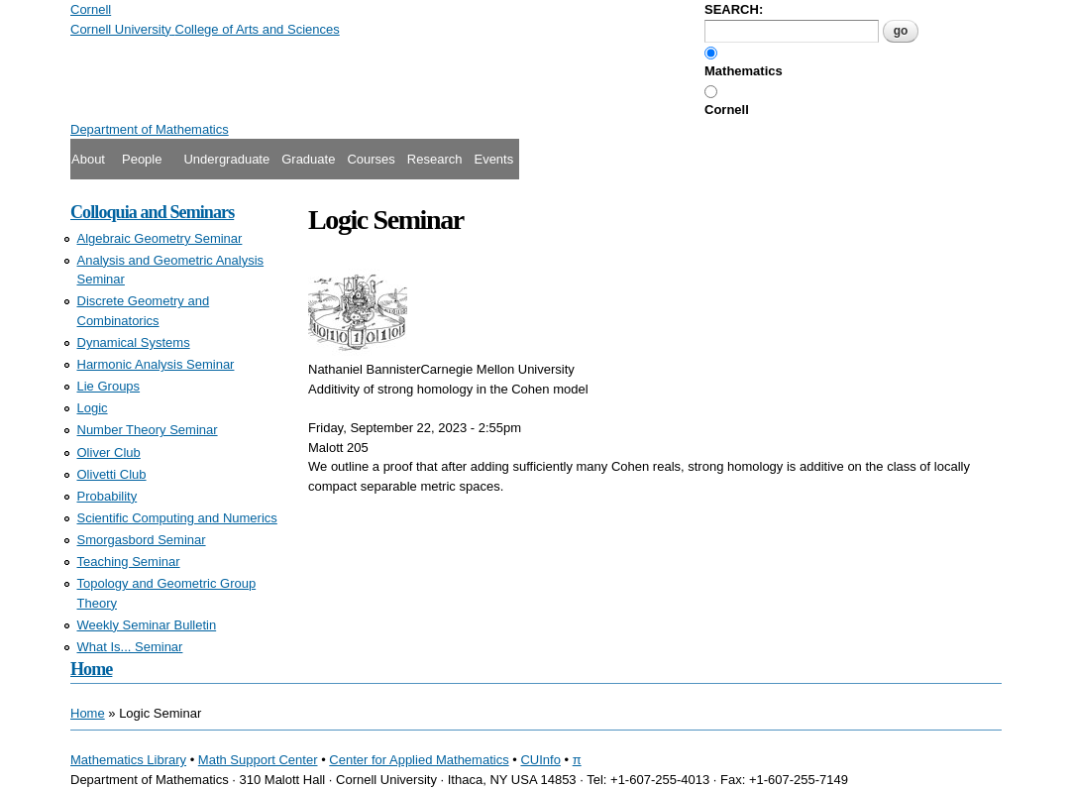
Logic (92, 407)
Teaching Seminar (128, 561)
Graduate (308, 159)
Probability (107, 496)
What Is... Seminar (130, 646)
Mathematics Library (128, 759)
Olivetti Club (112, 474)
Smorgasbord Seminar (141, 539)
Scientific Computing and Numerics (177, 517)
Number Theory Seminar (147, 429)
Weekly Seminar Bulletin (147, 625)
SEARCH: (733, 9)
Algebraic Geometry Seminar (160, 238)
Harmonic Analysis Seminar (156, 364)
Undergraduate (226, 159)
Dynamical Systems (133, 342)
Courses (370, 159)
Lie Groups (109, 386)
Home (91, 669)
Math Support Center (258, 759)
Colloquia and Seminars (152, 212)
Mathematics (743, 70)
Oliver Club (109, 452)
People (141, 159)
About (88, 159)
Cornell (726, 109)
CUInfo (540, 759)
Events (493, 159)
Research (435, 159)
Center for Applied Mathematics (418, 759)
